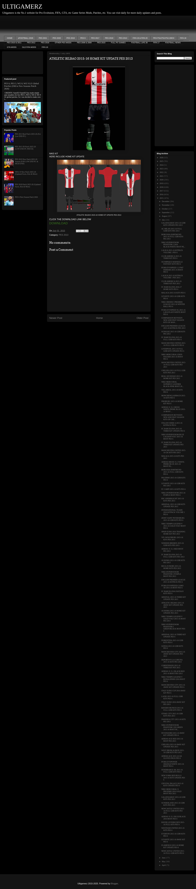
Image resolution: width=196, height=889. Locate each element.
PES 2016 (45, 43)
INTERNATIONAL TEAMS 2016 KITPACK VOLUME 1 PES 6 (173, 512)
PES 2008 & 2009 (84, 43)
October (165, 209)
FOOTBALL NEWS (173, 43)
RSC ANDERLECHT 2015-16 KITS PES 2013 (172, 500)
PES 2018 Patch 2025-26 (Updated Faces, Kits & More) (28, 186)
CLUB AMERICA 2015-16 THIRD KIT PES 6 (171, 257)
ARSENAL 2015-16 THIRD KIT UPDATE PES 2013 (173, 598)
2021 (162, 176)
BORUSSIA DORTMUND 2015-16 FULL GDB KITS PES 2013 (172, 237)
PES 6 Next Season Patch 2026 (26, 197)
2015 (162, 198)
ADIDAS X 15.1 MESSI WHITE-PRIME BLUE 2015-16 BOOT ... (173, 409)
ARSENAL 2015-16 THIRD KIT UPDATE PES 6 (173, 636)
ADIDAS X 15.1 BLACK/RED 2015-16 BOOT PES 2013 (173, 672)
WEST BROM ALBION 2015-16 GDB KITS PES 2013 (172, 751)
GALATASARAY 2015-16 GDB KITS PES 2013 (173, 798)
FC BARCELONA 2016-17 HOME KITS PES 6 (171, 288)
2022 (162, 172)
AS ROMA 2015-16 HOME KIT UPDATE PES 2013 (173, 612)
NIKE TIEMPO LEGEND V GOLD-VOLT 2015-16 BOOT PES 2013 (173, 619)
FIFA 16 (45, 47)
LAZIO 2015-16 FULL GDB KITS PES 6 (172, 697)
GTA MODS (11, 47)
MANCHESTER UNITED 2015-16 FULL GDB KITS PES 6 (173, 344)
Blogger (114, 883)
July (163, 220)
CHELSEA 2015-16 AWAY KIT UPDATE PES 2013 (173, 746)
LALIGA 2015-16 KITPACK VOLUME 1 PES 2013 (172, 277)
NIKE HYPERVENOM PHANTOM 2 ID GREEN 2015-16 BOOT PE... (172, 727)
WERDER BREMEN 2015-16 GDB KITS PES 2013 (172, 544)
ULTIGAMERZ (22, 6)
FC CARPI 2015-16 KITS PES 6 (173, 489)
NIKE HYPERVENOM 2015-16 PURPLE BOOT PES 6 (173, 494)
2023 (162, 169)
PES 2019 (71, 38)
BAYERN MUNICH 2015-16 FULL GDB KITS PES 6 (172, 709)
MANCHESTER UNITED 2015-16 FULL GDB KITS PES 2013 (173, 365)
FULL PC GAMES (118, 43)
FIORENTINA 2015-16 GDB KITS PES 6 (172, 641)
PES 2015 (101, 43)
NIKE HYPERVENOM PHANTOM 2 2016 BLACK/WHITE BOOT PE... (173, 245)
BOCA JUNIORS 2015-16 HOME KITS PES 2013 (171, 567)
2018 (162, 187)
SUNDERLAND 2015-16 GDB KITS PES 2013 (173, 804)
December (166, 201)
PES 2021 (43, 38)
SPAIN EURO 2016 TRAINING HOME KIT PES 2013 (173, 533)
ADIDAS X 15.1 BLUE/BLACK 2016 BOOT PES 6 (173, 818)
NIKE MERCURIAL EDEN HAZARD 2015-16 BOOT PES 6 (172, 357)
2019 (162, 183)
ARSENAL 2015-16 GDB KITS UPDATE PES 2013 (173, 505)
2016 (162, 194)
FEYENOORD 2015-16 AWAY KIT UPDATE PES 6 (173, 734)
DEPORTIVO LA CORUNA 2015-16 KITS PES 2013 (172, 661)
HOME (9, 38)
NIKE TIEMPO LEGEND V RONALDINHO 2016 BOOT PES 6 (173, 679)
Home (99, 318)
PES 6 (83, 38)
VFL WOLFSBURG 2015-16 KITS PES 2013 (172, 538)
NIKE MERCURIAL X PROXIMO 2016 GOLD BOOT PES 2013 (171, 791)
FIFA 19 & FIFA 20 (140, 38)
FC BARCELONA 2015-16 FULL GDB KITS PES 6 (171, 338)
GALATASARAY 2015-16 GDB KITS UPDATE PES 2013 (173, 224)
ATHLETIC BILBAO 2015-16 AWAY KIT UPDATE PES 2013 (172, 605)
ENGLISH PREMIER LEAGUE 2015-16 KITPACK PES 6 (173, 581)
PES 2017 (95, 38)
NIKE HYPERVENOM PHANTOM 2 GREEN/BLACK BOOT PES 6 (173, 628)
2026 (162, 158)
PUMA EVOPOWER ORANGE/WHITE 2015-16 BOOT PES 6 (172, 764)
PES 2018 (109, 38)
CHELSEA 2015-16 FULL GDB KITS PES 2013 (173, 371)
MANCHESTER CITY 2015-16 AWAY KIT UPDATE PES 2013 (173, 654)
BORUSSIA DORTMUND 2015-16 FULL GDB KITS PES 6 (172, 472)
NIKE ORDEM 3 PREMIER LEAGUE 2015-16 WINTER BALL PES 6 (173, 304)
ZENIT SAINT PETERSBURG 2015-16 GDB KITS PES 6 (173, 519)
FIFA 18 (183, 38)
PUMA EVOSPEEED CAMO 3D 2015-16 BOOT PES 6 (172, 587)
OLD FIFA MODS (29, 47)
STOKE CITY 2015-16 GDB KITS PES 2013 (172, 715)
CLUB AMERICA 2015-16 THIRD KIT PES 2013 (171, 282)
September (166, 212)
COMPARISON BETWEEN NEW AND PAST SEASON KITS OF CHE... (172, 417)
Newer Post (55, 318)
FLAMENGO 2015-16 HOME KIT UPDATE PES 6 (172, 846)
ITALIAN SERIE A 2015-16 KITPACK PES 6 (171, 424)
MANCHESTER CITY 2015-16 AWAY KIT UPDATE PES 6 (173, 686)
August (165, 216)
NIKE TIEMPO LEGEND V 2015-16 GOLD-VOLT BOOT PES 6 (173, 526)
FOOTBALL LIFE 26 (139, 43)
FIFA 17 (156, 43)
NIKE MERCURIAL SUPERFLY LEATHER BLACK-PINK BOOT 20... (172, 384)
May (164, 862)
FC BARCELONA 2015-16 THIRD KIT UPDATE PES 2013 (172, 444)
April (164, 865)
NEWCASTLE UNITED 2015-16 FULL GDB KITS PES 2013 (173, 811)
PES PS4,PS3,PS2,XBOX (163, 38)
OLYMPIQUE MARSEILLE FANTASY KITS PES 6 (172, 263)
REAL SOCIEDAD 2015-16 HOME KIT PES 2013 (171, 377)
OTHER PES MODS (63, 43)
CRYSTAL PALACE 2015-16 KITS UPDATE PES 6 (172, 785)
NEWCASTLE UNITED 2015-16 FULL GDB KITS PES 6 (173, 852)
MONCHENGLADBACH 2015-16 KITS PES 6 (173, 397)
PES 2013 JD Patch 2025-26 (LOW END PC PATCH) (25, 148)
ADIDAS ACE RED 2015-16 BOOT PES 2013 (172, 740)
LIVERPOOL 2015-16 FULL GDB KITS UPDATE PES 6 (172, 350)
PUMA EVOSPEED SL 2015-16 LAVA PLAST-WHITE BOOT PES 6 (173, 312)
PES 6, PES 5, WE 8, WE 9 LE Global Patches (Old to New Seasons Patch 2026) (21, 86)
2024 (162, 165)
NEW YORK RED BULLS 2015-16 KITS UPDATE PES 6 (173, 778)
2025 (162, 161)
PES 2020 (57, 38)
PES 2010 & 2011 (14, 43)
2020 (162, 180)
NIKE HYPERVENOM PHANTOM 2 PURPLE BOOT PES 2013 (171, 574)
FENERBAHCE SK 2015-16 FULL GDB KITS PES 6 (172, 771)
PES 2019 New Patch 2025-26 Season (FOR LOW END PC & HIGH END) (26, 161)
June (164, 858)
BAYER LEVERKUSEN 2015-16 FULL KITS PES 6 (173, 823)
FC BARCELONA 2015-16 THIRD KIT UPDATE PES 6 (173, 430)
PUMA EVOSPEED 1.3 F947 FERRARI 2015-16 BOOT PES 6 (172, 270)
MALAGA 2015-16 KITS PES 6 (173, 293)
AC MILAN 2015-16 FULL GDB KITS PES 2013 (171, 230)
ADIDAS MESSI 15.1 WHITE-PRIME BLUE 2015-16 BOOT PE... (173, 464)
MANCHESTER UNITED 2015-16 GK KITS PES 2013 (173, 451)
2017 (162, 191)
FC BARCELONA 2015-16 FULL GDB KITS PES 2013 (172, 556)
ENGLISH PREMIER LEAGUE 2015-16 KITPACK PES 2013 (173, 327)
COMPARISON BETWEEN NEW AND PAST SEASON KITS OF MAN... (172, 320)
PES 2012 (31, 43)
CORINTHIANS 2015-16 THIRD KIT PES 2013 (170, 667)
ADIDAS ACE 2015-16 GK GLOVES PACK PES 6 (171, 757)
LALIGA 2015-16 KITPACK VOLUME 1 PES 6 (172, 251)
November (166, 205)
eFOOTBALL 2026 (25, 38)
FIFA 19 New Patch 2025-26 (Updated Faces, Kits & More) (26, 173)
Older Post (142, 318)
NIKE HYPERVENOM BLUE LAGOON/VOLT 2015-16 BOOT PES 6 (172, 437)
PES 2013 (123, 38)
